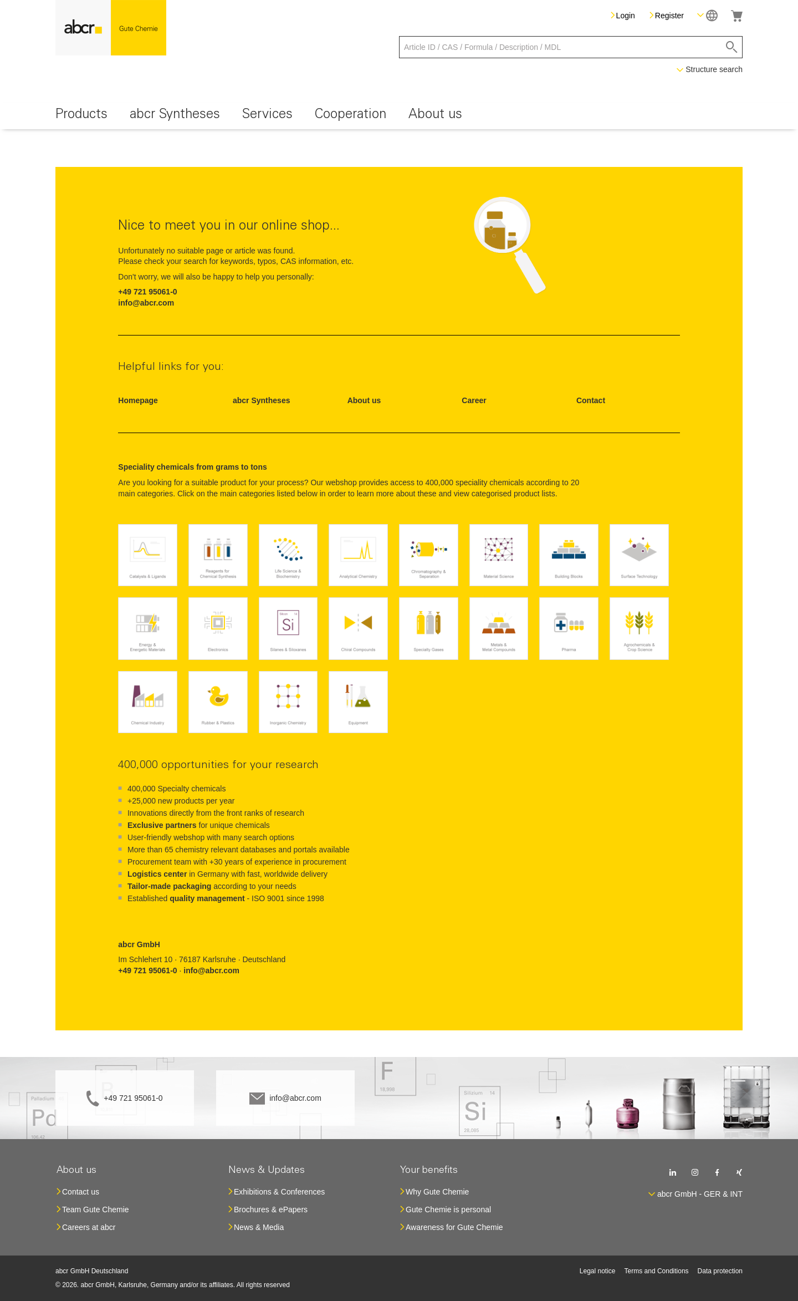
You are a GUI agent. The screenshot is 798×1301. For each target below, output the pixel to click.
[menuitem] (81, 116)
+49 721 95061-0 (133, 1098)
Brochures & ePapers (271, 1209)
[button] (707, 15)
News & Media (259, 1227)
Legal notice (598, 1271)
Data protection (720, 1271)
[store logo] (110, 27)
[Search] (732, 47)
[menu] (399, 116)
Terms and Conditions (657, 1271)
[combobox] (571, 47)
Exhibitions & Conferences (279, 1191)
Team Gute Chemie (95, 1209)
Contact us (80, 1191)
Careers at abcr (88, 1227)
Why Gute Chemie (437, 1191)
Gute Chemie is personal (448, 1209)
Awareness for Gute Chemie (454, 1227)
